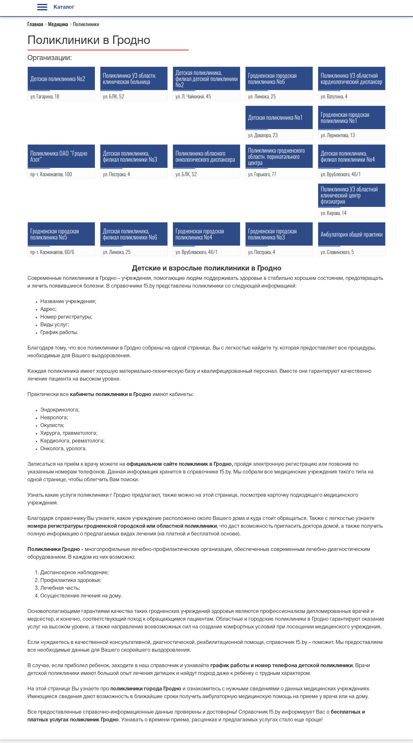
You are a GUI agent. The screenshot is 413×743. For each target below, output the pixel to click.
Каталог (55, 7)
